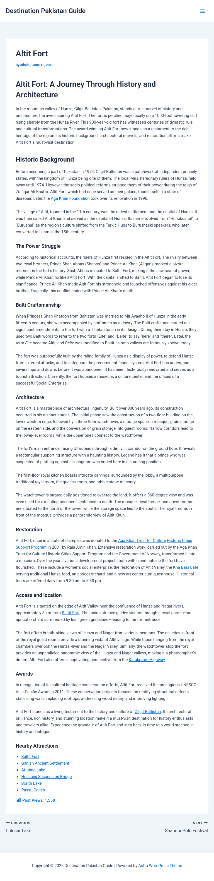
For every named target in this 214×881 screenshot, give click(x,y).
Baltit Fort (71, 612)
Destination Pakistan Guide (46, 11)
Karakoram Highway (147, 659)
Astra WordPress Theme (160, 865)
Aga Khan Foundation (70, 198)
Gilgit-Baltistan (148, 711)
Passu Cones (33, 790)
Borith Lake (31, 783)
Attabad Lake (33, 769)
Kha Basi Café (185, 567)
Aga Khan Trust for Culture (142, 540)
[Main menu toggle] (202, 11)
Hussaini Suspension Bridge (46, 776)
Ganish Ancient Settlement (45, 763)
